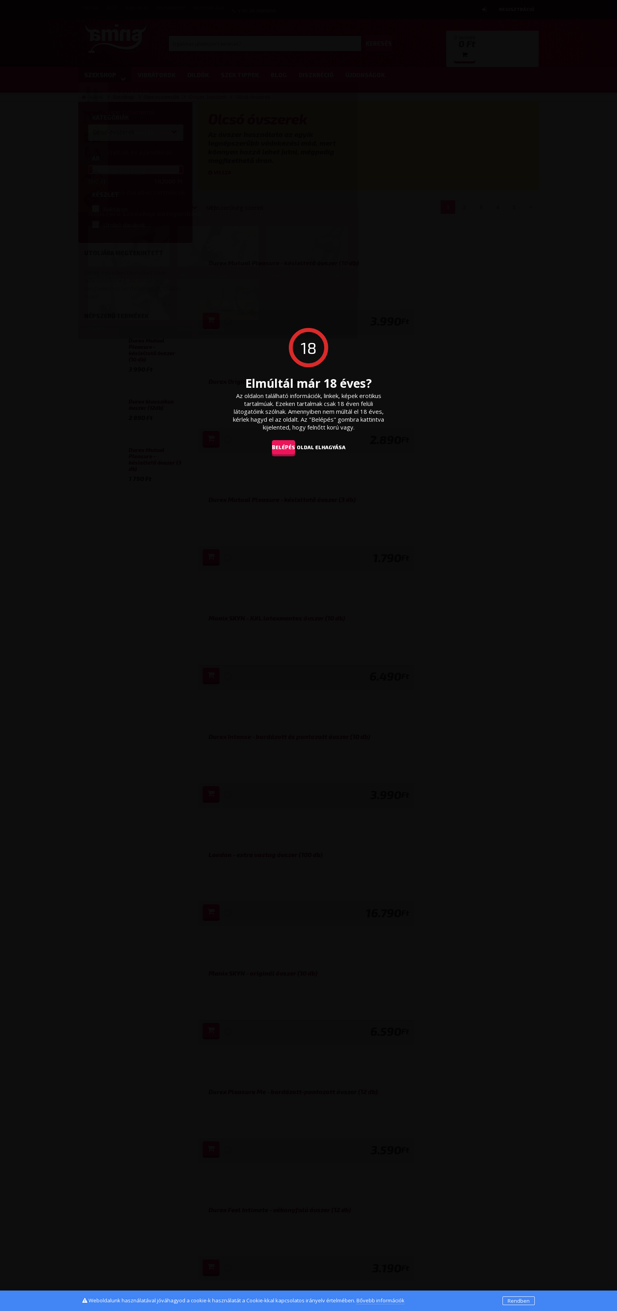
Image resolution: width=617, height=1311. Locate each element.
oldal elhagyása (333, 446)
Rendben (519, 1300)
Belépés (277, 446)
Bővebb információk (381, 1300)
